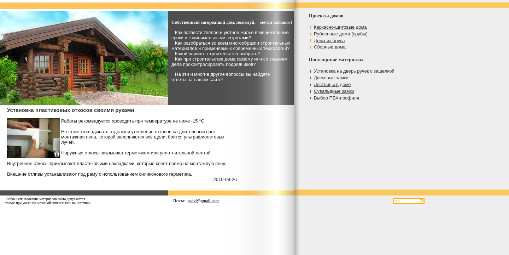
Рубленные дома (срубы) (341, 33)
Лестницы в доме (332, 84)
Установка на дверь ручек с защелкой (354, 71)
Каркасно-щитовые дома (340, 27)
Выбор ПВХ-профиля (336, 98)
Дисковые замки (331, 77)
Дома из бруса (329, 40)
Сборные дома (330, 47)
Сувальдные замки (334, 91)
